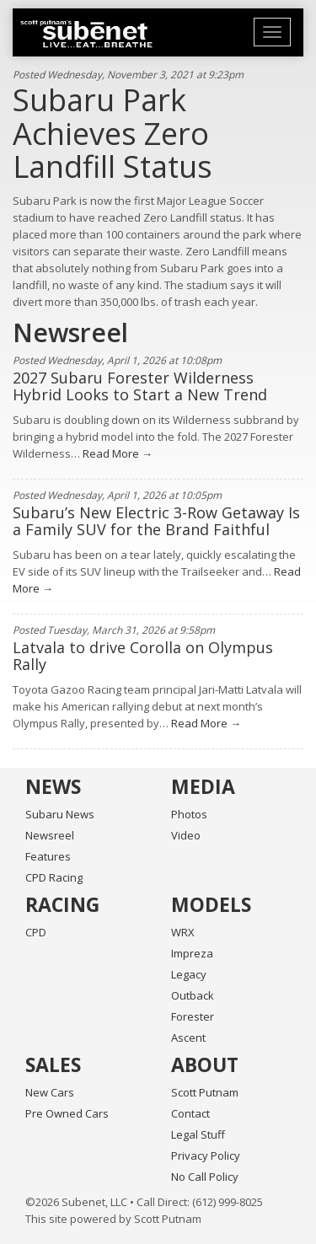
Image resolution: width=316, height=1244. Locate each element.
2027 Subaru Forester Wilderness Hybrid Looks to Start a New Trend (140, 386)
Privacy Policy (205, 1155)
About (204, 1064)
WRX (183, 932)
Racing (62, 904)
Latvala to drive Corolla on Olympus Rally (143, 655)
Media (203, 786)
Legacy (188, 974)
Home (86, 33)
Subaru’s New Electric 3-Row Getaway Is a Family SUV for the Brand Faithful (156, 520)
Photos (189, 814)
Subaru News (59, 814)
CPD (35, 932)
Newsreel (49, 835)
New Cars (49, 1092)
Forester (192, 1016)
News (53, 786)
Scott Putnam (204, 1092)
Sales (53, 1064)
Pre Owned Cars (67, 1113)
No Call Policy (204, 1176)
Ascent (188, 1037)
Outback (192, 995)
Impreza (192, 953)
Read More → (116, 453)
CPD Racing (54, 877)
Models (211, 904)
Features (48, 856)
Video (186, 835)
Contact (190, 1113)
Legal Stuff (198, 1134)
